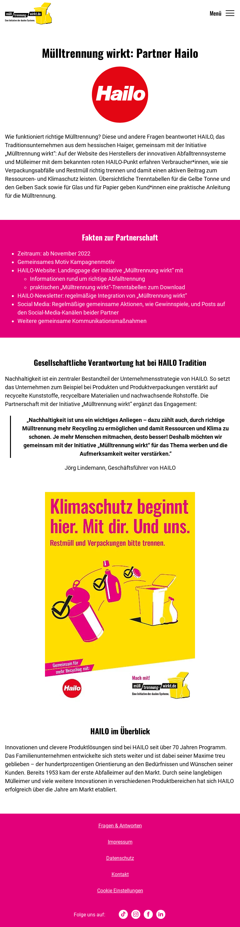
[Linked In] (160, 914)
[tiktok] (123, 914)
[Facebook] (148, 914)
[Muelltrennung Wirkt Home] (28, 13)
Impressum (120, 842)
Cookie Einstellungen (120, 891)
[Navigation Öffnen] (222, 13)
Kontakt (120, 874)
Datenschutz (120, 858)
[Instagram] (135, 914)
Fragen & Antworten (120, 826)
